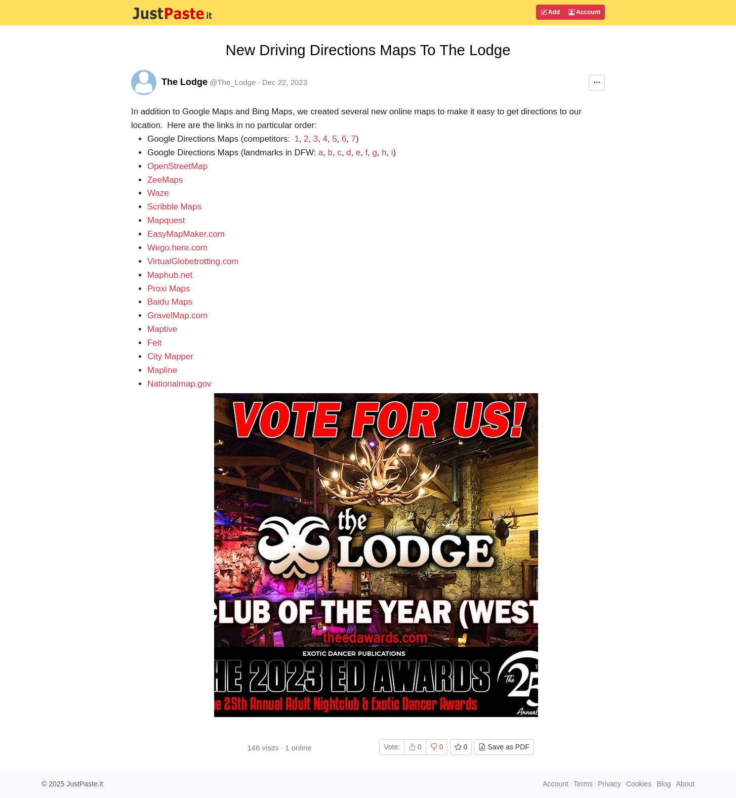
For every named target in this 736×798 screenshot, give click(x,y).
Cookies (639, 784)
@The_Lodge (233, 82)
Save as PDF (503, 747)
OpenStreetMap (177, 166)
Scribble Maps (174, 207)
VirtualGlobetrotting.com (192, 261)
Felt (154, 343)
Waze (158, 193)
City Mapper (170, 356)
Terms (583, 784)
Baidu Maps (169, 302)
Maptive (162, 329)
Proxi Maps (168, 288)
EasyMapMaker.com (186, 234)
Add (550, 12)
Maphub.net (169, 275)
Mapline (162, 370)
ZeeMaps (165, 180)
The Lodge (184, 82)
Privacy (609, 784)
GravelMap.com (177, 315)
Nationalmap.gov (179, 384)
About (685, 784)
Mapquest (166, 220)
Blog (664, 784)
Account (584, 12)
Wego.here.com (177, 248)
